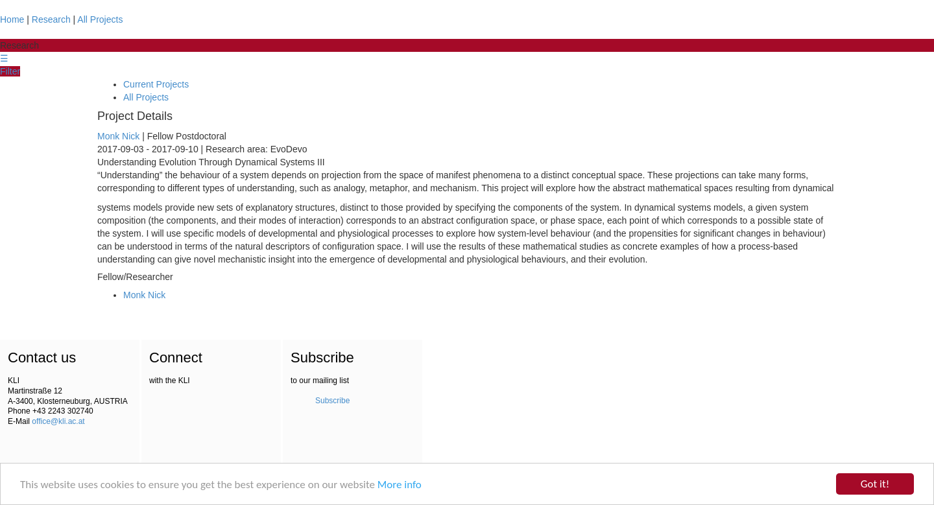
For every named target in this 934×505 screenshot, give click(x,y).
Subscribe (332, 400)
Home (12, 19)
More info (399, 484)
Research (51, 19)
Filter (10, 71)
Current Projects (156, 84)
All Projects (100, 19)
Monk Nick (118, 136)
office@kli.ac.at (58, 421)
